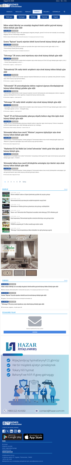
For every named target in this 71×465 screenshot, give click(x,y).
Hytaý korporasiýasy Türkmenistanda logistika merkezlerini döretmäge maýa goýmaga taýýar (32, 218)
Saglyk (56, 17)
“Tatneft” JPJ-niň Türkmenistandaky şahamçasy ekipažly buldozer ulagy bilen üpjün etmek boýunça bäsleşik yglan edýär (34, 117)
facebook (4, 431)
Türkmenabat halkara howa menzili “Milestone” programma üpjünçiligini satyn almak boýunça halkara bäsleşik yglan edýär (32, 133)
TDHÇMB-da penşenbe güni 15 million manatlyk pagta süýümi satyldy (27, 224)
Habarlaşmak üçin (6, 450)
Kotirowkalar (56, 12)
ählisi (65, 189)
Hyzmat (44, 17)
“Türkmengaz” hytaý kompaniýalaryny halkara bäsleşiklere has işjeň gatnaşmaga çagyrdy (31, 230)
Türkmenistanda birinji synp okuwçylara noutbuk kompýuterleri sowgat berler (28, 200)
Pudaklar (28, 12)
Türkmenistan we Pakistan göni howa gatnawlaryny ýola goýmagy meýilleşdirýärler (30, 206)
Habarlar (5, 189)
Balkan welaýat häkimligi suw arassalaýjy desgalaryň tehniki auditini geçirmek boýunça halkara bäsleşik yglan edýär (33, 26)
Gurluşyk (21, 17)
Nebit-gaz (9, 17)
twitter (8, 431)
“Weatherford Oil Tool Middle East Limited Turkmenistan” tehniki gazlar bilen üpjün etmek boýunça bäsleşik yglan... (34, 149)
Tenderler (5, 280)
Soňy (24, 182)
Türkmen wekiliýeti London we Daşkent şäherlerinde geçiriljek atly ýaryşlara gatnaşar (30, 194)
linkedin (11, 431)
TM (61, 1)
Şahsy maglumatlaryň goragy (9, 448)
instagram (15, 431)
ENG (57, 1)
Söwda (33, 17)
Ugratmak (34, 332)
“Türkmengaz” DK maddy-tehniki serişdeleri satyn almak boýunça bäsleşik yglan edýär (32, 102)
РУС (65, 1)
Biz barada (4, 444)
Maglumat (46, 12)
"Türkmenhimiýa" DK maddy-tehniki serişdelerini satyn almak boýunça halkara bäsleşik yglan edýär (35, 70)
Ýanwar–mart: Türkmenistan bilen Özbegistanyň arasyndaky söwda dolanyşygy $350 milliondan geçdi (34, 212)
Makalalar (19, 12)
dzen (19, 431)
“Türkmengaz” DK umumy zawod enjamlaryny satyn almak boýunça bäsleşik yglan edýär (33, 55)
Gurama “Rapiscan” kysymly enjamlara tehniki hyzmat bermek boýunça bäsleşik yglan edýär (34, 41)
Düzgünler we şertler (7, 446)
